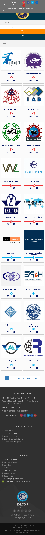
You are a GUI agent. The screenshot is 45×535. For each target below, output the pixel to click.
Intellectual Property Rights (22, 527)
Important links (9, 472)
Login (4, 10)
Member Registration (26, 8)
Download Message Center (16, 482)
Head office (7, 432)
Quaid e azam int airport (12, 440)
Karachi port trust (9, 438)
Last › (36, 378)
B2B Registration (9, 461)
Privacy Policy (29, 525)
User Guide (7, 466)
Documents (7, 477)
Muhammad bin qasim (11, 443)
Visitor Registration (9, 8)
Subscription (8, 469)
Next (29, 378)
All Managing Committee (12, 480)
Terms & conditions (16, 525)
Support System (9, 474)
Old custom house (10, 435)
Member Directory (10, 463)
